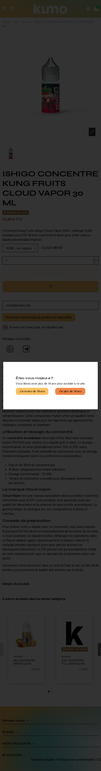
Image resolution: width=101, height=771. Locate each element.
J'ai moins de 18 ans (32, 391)
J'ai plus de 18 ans (70, 391)
